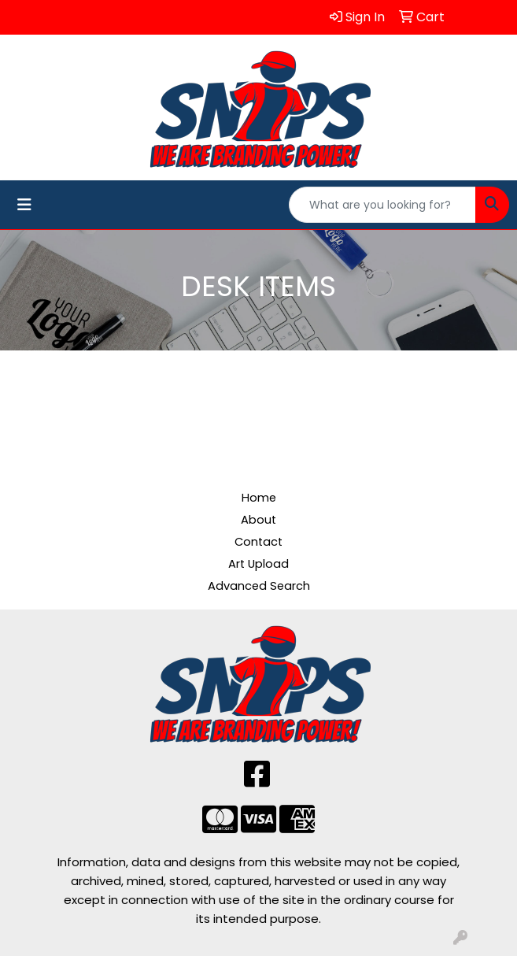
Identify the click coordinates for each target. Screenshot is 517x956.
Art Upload (258, 564)
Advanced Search (259, 586)
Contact (258, 542)
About (258, 520)
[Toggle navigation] (24, 205)
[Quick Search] (382, 205)
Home (259, 498)
